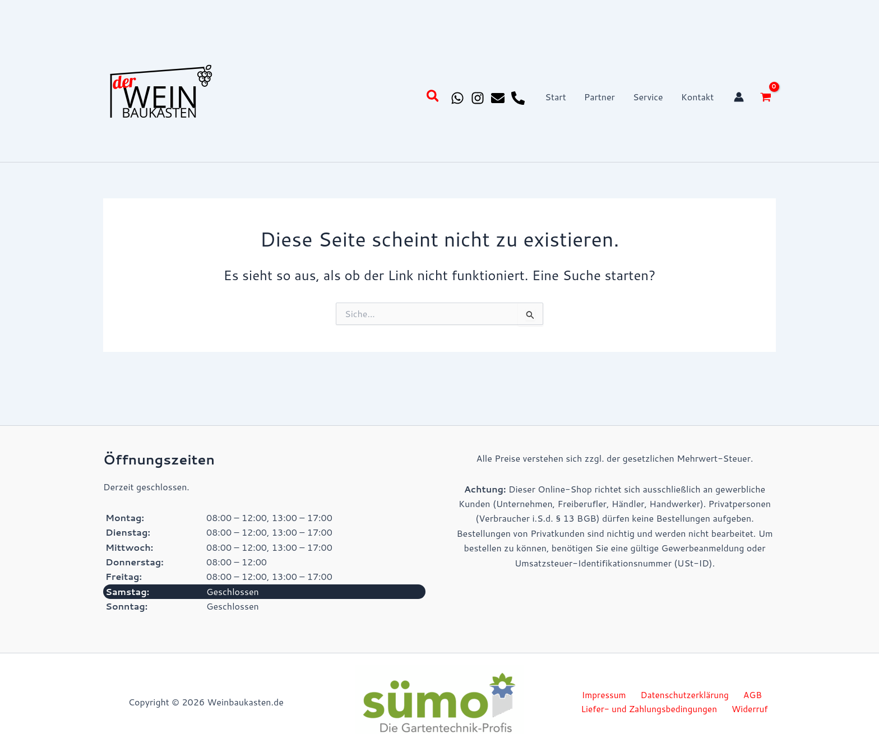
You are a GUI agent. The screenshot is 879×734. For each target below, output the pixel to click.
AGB (748, 694)
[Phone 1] (518, 98)
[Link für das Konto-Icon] (739, 97)
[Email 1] (498, 98)
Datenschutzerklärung (684, 694)
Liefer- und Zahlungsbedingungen (652, 709)
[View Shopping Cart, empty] (765, 97)
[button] (433, 97)
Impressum (607, 694)
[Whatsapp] (457, 98)
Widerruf (750, 709)
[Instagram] (477, 98)
